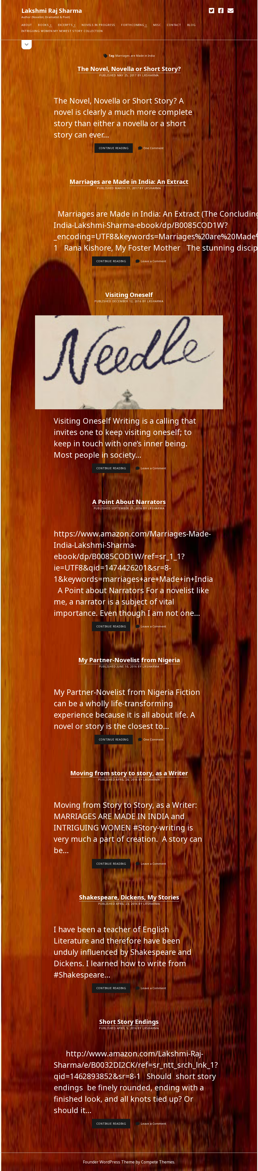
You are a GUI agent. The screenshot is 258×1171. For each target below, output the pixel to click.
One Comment (153, 148)
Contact (174, 25)
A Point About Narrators (129, 501)
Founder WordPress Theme (109, 1162)
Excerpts (65, 25)
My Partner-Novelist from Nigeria (129, 660)
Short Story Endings (129, 1021)
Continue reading (116, 149)
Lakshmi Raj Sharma (51, 10)
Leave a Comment (153, 261)
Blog (191, 25)
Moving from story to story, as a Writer (129, 773)
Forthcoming (132, 25)
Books (43, 25)
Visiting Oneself (129, 294)
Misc (157, 25)
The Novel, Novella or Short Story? (129, 68)
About (26, 25)
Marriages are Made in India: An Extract (129, 181)
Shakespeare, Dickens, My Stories (129, 897)
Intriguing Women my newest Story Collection (62, 31)
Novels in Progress (98, 25)
